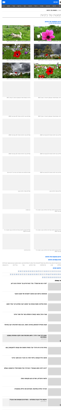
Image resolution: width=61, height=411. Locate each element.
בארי (22, 265)
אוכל (12, 6)
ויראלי (34, 6)
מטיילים (39, 263)
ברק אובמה (4, 265)
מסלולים (58, 265)
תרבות (28, 6)
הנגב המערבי (19, 263)
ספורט (40, 6)
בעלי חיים (13, 265)
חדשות (53, 6)
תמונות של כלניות (50, 10)
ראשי (58, 6)
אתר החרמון (31, 265)
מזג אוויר (49, 263)
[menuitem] (53, 6)
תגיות (54, 2)
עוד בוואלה (56, 280)
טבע (10, 263)
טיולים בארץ (44, 263)
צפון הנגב (13, 263)
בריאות (18, 6)
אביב (50, 265)
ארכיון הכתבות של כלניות (52, 257)
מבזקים (46, 6)
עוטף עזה (6, 263)
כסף (23, 6)
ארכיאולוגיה (41, 265)
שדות (23, 263)
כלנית (2, 263)
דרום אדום (57, 263)
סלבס (6, 6)
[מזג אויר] (6, 2)
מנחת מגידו (34, 263)
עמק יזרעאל (28, 263)
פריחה (53, 263)
